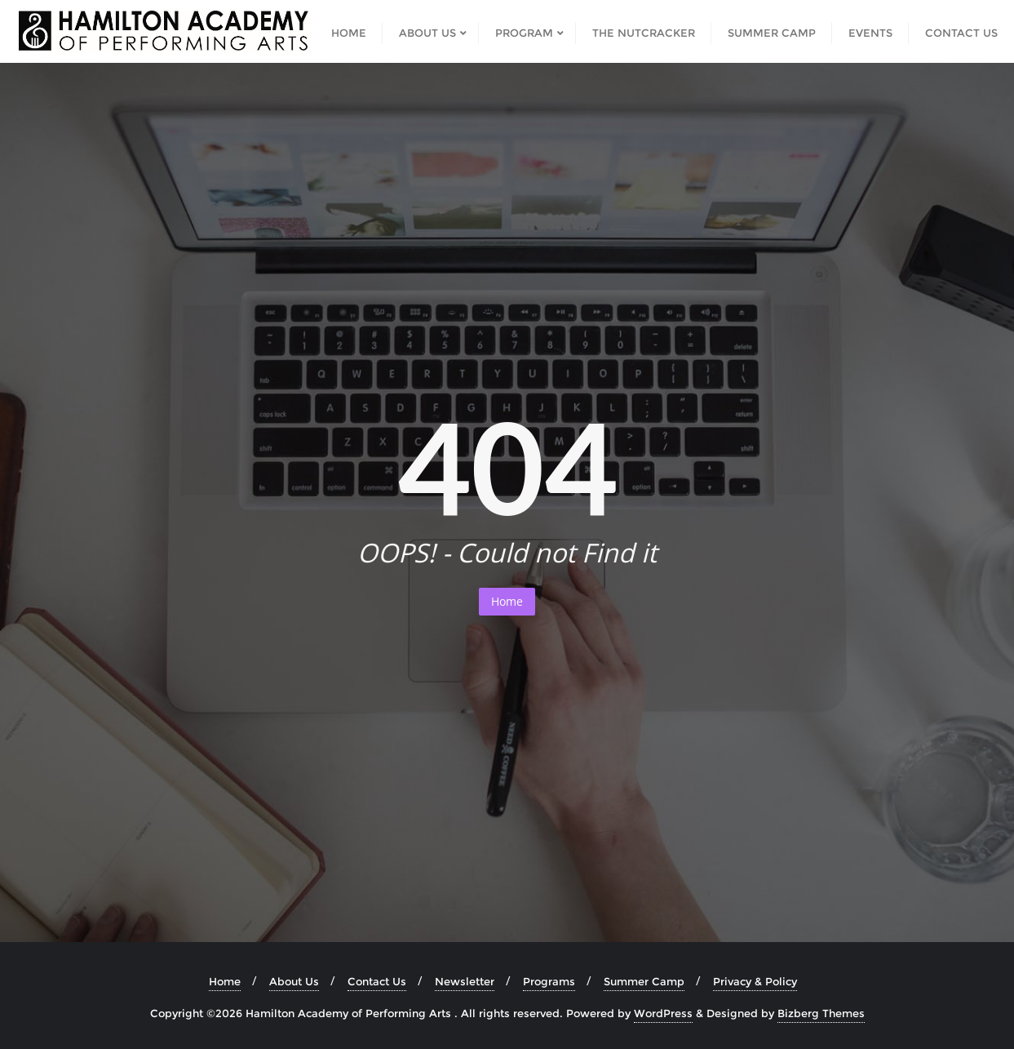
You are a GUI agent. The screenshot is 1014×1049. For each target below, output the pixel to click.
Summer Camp (644, 981)
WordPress (663, 1013)
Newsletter (464, 981)
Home (507, 601)
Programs (549, 981)
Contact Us (377, 981)
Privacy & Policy (755, 981)
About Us (294, 981)
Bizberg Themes (821, 1013)
